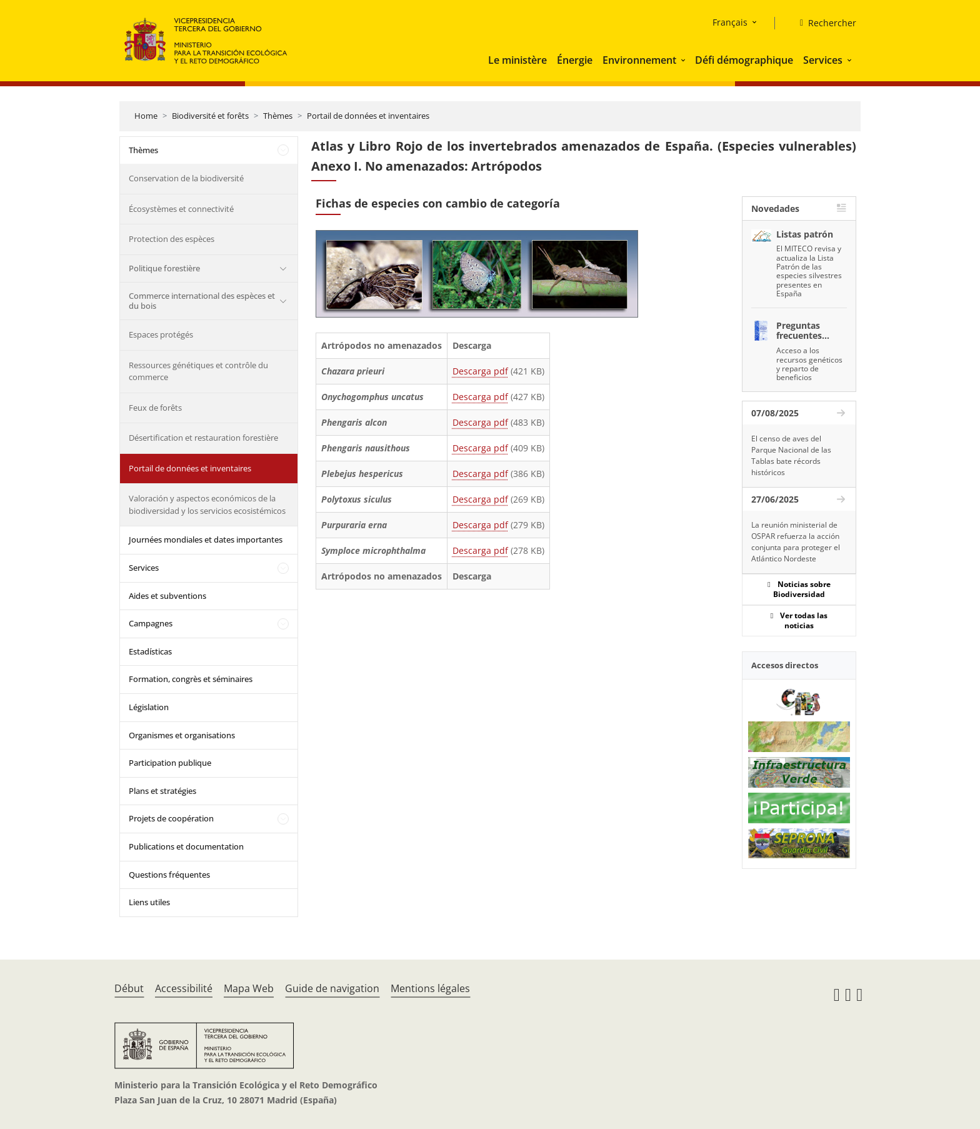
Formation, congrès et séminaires (190, 679)
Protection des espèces (171, 238)
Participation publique (170, 762)
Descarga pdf (480, 371)
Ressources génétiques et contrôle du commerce (198, 371)
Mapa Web (249, 988)
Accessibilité (183, 988)
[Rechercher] (823, 23)
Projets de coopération (171, 818)
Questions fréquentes (169, 874)
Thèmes (277, 115)
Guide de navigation (332, 988)
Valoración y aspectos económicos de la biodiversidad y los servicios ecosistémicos (207, 504)
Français (730, 22)
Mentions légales (430, 988)
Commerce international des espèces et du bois (202, 300)
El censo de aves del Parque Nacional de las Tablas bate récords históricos (791, 455)
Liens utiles (149, 902)
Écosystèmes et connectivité (181, 208)
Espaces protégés (161, 334)
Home (146, 115)
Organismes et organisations (182, 735)
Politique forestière (164, 268)
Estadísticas (150, 651)
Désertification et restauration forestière (203, 437)
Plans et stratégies (162, 790)
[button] (684, 60)
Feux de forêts (155, 407)
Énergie (574, 60)
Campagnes (150, 623)
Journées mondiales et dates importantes (205, 539)
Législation (149, 707)
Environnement (639, 60)
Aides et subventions (167, 595)
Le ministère (517, 60)
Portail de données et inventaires (368, 115)
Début (129, 988)
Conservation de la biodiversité (186, 178)
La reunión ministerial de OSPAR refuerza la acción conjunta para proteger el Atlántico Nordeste (795, 541)
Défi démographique (744, 60)
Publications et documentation (186, 846)
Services (822, 60)
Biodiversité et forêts (210, 115)
